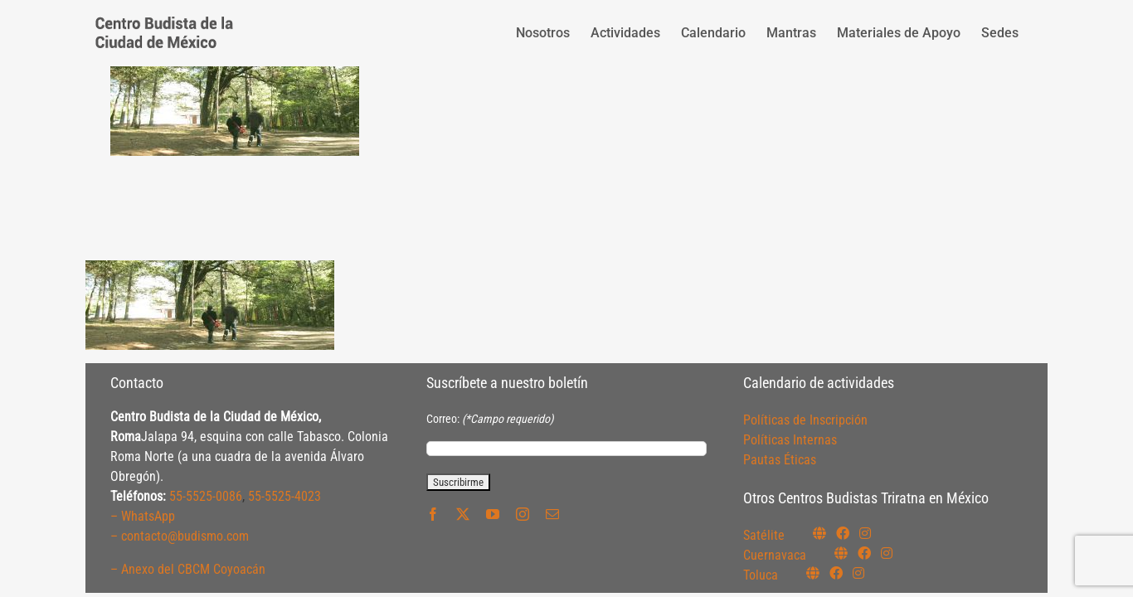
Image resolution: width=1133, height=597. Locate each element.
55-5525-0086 (205, 496)
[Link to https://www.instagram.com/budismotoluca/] (858, 573)
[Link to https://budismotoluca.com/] (812, 573)
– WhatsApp (142, 516)
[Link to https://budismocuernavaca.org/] (841, 553)
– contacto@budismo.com (179, 536)
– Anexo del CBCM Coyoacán (187, 569)
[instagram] (522, 514)
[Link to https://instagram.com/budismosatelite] (865, 533)
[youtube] (492, 514)
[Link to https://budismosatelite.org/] (819, 533)
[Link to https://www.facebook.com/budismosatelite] (842, 533)
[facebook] (433, 514)
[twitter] (462, 514)
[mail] (552, 514)
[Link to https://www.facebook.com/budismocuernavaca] (864, 553)
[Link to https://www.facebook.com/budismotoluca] (836, 573)
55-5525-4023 (284, 496)
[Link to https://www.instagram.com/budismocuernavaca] (886, 553)
